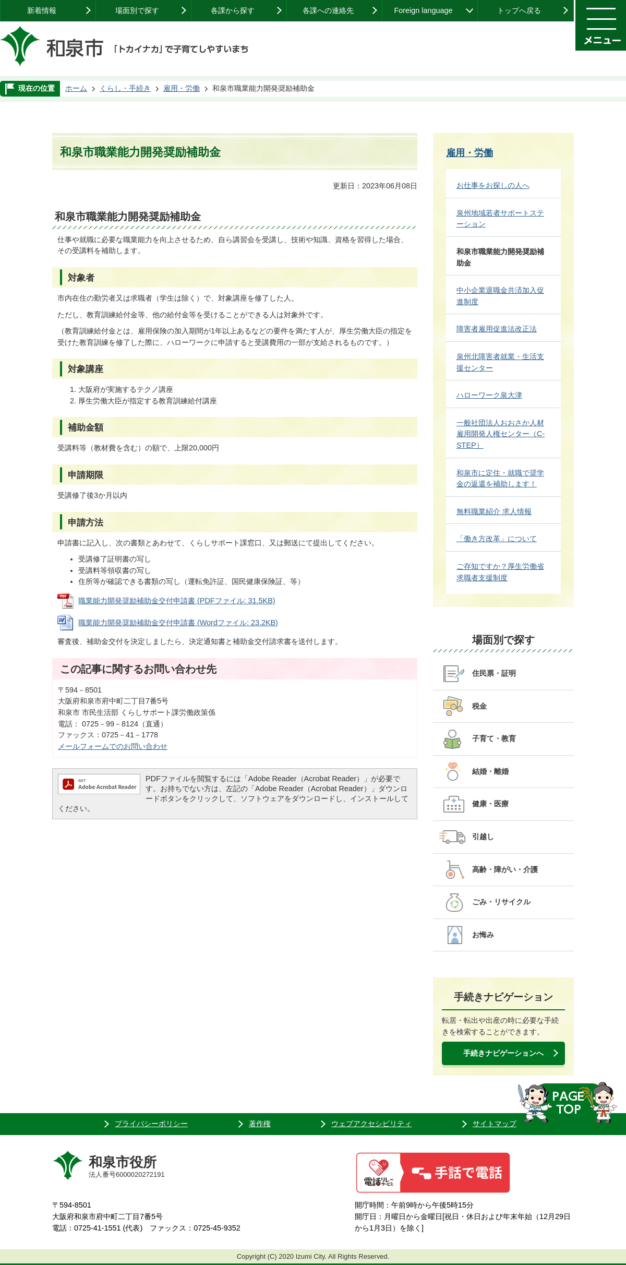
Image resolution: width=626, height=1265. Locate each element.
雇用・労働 (181, 88)
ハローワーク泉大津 (489, 395)
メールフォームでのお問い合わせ (112, 746)
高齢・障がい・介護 (505, 869)
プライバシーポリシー (151, 1123)
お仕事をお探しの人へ (492, 185)
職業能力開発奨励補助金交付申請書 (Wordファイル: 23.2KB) (178, 622)
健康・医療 (490, 803)
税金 (479, 706)
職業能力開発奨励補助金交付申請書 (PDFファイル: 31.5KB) (176, 600)
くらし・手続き (125, 88)
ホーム (76, 88)
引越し (483, 836)
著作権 (260, 1123)
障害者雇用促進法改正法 (496, 329)
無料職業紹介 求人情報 (494, 511)
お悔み (483, 934)
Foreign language (423, 10)
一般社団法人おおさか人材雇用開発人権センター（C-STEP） (500, 434)
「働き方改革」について (496, 538)
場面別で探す (137, 10)
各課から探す (233, 10)
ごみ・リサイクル (501, 902)
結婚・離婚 (490, 771)
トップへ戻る (519, 10)
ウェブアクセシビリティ (371, 1123)
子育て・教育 (494, 738)
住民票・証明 (494, 673)
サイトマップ (494, 1123)
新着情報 (41, 10)
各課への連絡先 (328, 10)
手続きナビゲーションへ (503, 1053)
